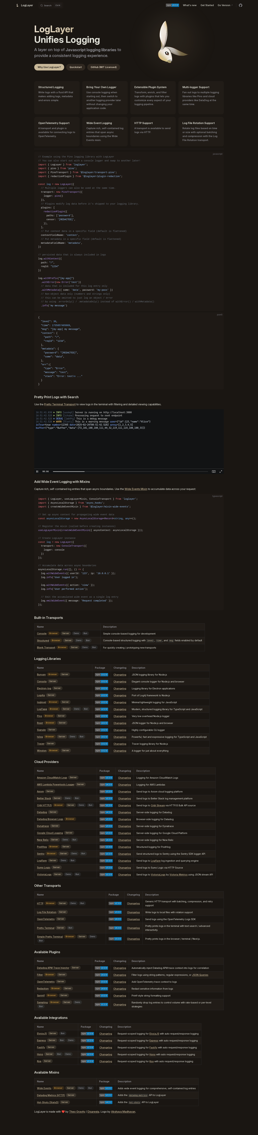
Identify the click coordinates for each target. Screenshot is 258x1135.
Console (42, 633)
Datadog (42, 812)
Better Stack (44, 798)
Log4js (41, 695)
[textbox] (45, 471)
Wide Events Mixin (136, 489)
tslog (40, 736)
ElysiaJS (42, 1033)
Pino (39, 716)
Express (41, 1040)
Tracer (40, 743)
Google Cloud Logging (50, 832)
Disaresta (93, 1111)
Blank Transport (46, 647)
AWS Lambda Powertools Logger (55, 784)
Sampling (42, 1002)
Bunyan (41, 674)
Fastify (41, 1047)
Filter (40, 974)
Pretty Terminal (45, 928)
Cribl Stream (158, 805)
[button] (37, 471)
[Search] (50, 5)
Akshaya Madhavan (123, 1111)
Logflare (42, 860)
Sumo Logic (43, 867)
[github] (241, 5)
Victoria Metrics (178, 874)
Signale (41, 729)
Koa (39, 1061)
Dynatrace (43, 826)
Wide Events (44, 1088)
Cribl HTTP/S (44, 805)
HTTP (40, 903)
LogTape (42, 709)
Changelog (120, 674)
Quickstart (76, 67)
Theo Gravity (77, 1111)
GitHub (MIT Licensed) (104, 67)
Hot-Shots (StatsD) (48, 1102)
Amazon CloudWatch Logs (52, 777)
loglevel (41, 702)
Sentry (40, 853)
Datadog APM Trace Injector (53, 967)
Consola (42, 681)
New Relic (43, 839)
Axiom (40, 791)
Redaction (43, 988)
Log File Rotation (46, 912)
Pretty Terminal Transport (60, 404)
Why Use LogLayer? (49, 67)
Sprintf (41, 995)
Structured (43, 640)
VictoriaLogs (44, 874)
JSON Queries (200, 974)
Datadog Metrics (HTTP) (51, 1095)
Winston (42, 750)
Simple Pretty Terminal (50, 936)
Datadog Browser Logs (50, 819)
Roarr (40, 722)
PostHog (42, 846)
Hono (40, 1054)
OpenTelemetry (46, 919)
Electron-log (44, 688)
